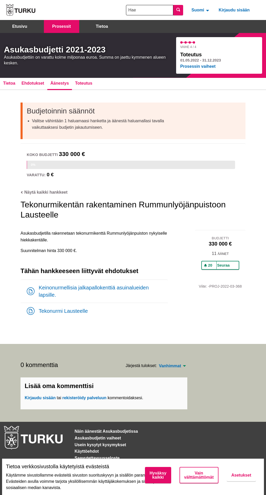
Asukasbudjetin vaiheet (98, 438)
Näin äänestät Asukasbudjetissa (106, 431)
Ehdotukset (33, 83)
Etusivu (19, 26)
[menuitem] (200, 10)
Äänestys (59, 83)
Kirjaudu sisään (234, 10)
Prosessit (61, 26)
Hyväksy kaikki (158, 475)
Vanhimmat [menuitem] (170, 366)
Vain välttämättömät (199, 475)
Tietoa (102, 26)
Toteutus (83, 83)
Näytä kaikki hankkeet (44, 192)
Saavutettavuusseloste (97, 458)
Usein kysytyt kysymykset (100, 445)
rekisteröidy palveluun (84, 398)
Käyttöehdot (87, 451)
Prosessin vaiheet (198, 66)
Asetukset (241, 475)
